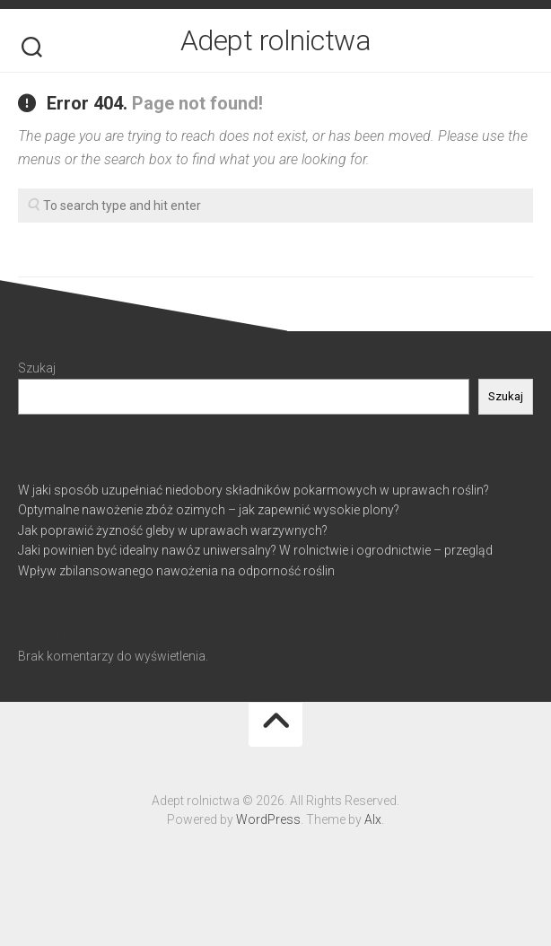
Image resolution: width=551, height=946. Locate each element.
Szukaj (37, 368)
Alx (372, 819)
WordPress (268, 819)
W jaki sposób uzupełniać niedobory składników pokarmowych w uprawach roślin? (253, 490)
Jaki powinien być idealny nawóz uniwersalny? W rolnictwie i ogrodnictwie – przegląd (255, 550)
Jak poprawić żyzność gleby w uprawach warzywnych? (173, 530)
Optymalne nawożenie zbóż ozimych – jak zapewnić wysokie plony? (208, 510)
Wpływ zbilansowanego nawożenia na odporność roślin (176, 571)
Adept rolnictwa (276, 40)
